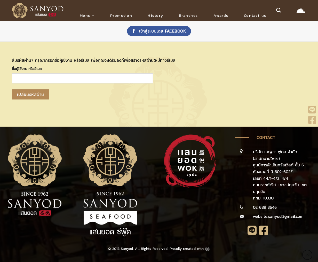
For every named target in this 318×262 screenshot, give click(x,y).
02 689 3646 (265, 207)
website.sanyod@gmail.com (278, 216)
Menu (87, 15)
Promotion (121, 15)
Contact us (255, 15)
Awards (220, 15)
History (155, 15)
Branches (188, 15)
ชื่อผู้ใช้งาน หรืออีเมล (27, 69)
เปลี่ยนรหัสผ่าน (30, 94)
